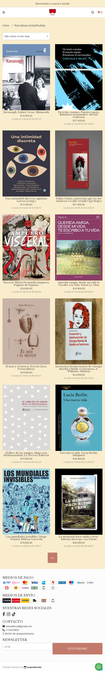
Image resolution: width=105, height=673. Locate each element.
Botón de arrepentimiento (18, 633)
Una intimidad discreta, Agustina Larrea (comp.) (26, 199)
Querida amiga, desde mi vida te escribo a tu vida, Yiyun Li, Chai (79, 283)
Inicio (6, 25)
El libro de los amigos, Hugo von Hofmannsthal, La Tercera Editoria (26, 454)
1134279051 (11, 630)
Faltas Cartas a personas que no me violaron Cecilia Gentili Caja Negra (79, 199)
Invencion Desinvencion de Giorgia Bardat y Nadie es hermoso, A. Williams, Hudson (78, 369)
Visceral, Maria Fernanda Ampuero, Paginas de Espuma (26, 283)
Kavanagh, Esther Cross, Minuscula (26, 112)
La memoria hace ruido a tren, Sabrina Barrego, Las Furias (79, 538)
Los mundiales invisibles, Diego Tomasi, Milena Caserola (26, 538)
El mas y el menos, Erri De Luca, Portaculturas (26, 367)
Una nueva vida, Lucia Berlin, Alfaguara (79, 454)
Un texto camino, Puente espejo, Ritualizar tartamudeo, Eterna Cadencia (78, 115)
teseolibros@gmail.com (17, 626)
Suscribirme (77, 648)
